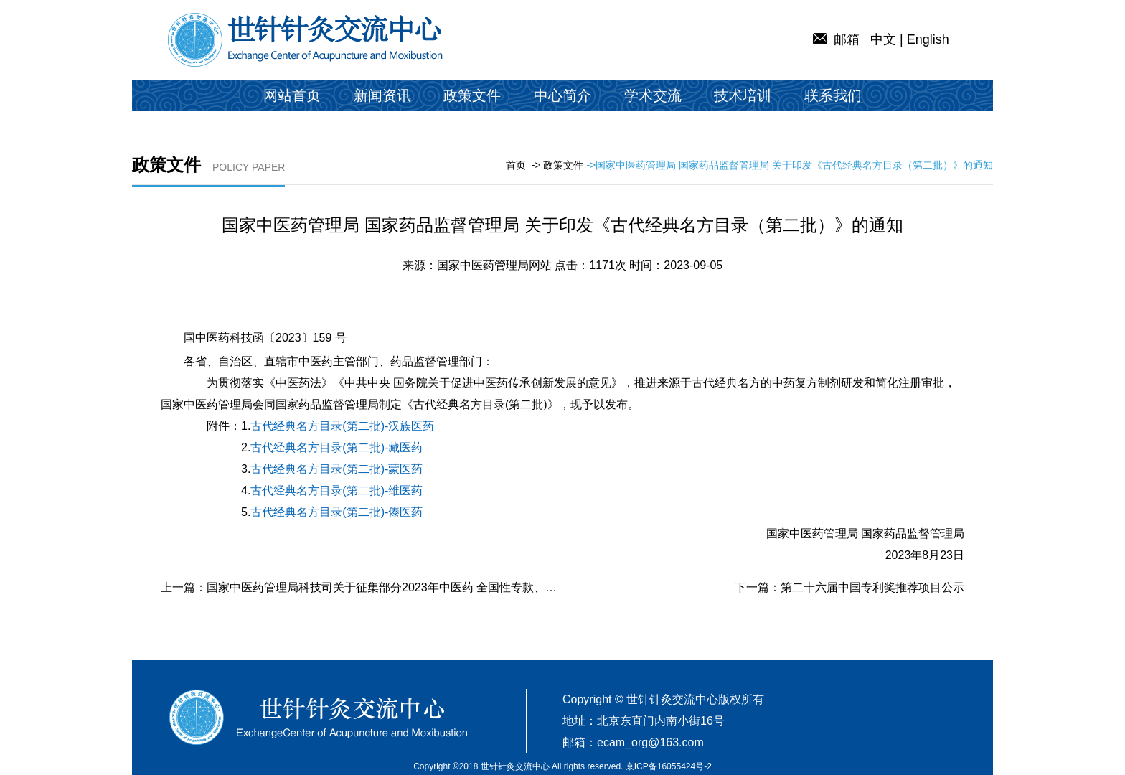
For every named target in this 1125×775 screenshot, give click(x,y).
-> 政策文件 (558, 165)
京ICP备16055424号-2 (669, 766)
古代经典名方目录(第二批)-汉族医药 (342, 426)
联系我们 (833, 95)
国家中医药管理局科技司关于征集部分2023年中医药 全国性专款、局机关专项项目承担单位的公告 (456, 587)
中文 (883, 39)
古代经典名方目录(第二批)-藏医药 (336, 447)
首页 (516, 165)
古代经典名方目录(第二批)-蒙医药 (336, 469)
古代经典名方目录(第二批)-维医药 (336, 490)
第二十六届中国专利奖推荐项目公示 (872, 587)
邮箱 (836, 39)
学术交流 (653, 95)
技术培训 (742, 95)
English (928, 39)
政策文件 (472, 95)
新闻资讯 (382, 95)
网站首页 (292, 95)
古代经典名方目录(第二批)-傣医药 (336, 512)
